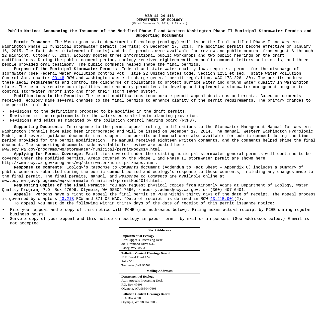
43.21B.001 (222, 199)
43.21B (66, 199)
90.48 (58, 78)
